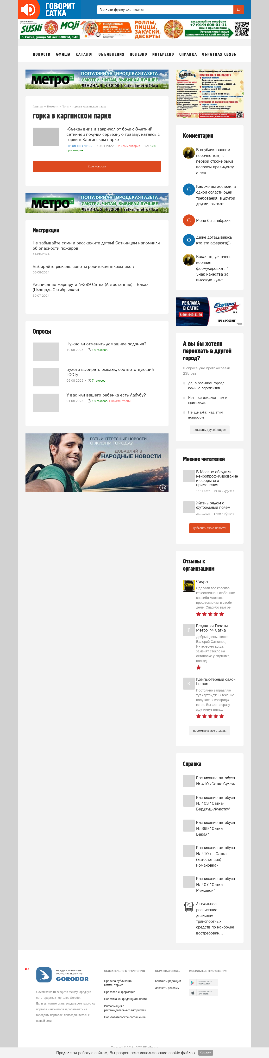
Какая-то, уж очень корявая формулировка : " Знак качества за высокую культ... (213, 268)
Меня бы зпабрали (213, 220)
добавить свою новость (209, 528)
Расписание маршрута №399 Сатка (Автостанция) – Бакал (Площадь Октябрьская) (90, 287)
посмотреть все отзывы (209, 730)
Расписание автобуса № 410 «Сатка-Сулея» (216, 780)
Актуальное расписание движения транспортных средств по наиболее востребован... (215, 918)
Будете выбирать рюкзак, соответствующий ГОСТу (110, 372)
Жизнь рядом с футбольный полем (213, 505)
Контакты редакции (168, 981)
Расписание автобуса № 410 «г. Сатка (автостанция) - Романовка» (215, 856)
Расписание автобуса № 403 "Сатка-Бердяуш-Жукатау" (215, 803)
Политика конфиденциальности (125, 999)
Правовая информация (119, 992)
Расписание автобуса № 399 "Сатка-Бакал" (215, 828)
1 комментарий (119, 401)
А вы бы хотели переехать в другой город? (207, 351)
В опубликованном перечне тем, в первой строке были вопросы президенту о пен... (215, 161)
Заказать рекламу (167, 988)
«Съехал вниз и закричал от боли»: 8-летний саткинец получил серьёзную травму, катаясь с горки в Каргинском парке (113, 134)
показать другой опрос (210, 429)
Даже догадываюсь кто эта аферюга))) (214, 240)
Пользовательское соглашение (125, 1017)
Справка (192, 764)
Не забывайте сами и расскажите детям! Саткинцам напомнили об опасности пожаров (96, 245)
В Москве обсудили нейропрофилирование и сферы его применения (216, 478)
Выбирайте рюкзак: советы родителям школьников (83, 266)
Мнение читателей (204, 459)
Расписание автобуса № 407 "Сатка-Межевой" (215, 884)
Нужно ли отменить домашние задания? (106, 343)
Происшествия (80, 146)
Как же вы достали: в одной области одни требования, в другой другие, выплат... (216, 195)
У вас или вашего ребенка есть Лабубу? (106, 394)
